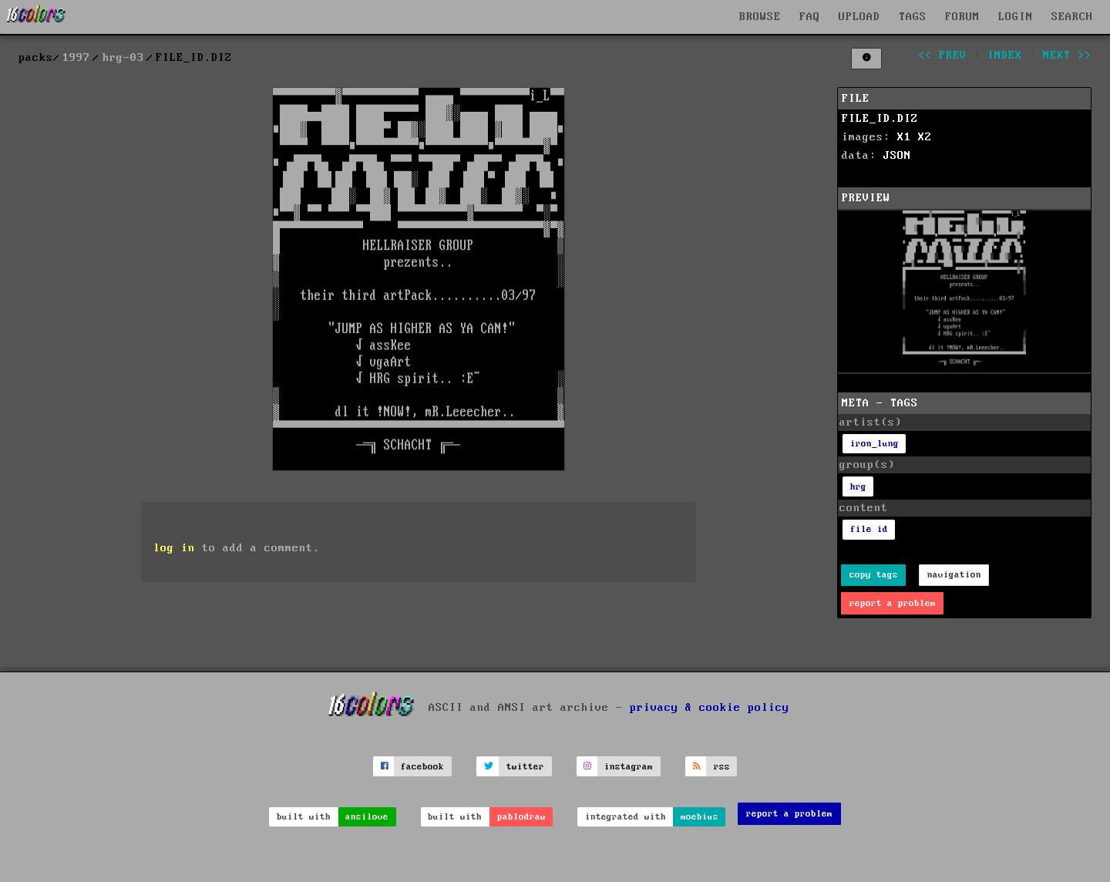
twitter (525, 767)
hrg (858, 487)
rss (722, 767)
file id (869, 529)
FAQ (809, 17)
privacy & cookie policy (709, 708)
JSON (897, 156)
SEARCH (1072, 17)
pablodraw (521, 817)
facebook (422, 767)
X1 (904, 137)
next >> (1067, 55)
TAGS (913, 17)
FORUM (962, 17)
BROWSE (760, 17)
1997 (76, 58)
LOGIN (1015, 17)
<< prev (942, 55)
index (1004, 55)
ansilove (366, 817)
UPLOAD (859, 17)
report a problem (892, 603)
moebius (699, 817)
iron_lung (874, 444)
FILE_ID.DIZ (880, 119)
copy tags (873, 575)
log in (174, 548)
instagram (628, 767)
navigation (954, 575)
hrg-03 (123, 58)
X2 (925, 137)
